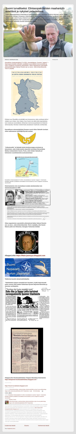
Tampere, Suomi (12, 399)
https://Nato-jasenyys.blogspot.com (30, 255)
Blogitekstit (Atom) (11, 428)
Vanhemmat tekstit (43, 425)
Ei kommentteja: (36, 391)
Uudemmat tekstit (10, 425)
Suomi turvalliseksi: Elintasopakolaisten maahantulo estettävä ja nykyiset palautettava (35, 10)
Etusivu (26, 425)
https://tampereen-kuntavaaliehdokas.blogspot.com (20, 379)
